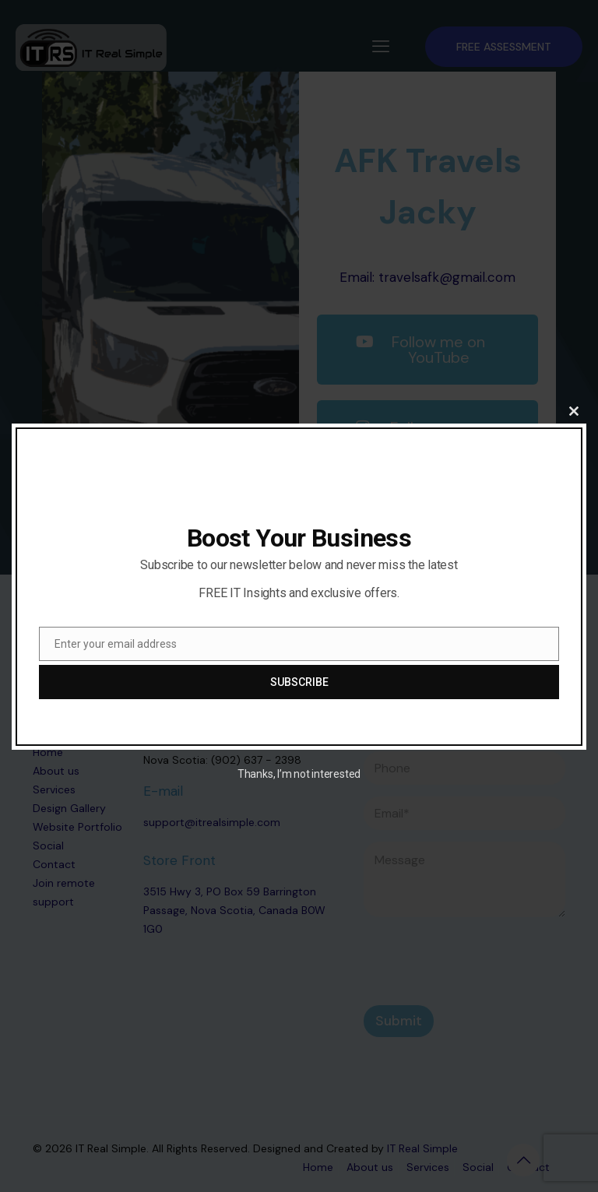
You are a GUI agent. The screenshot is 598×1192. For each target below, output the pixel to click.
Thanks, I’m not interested (299, 774)
